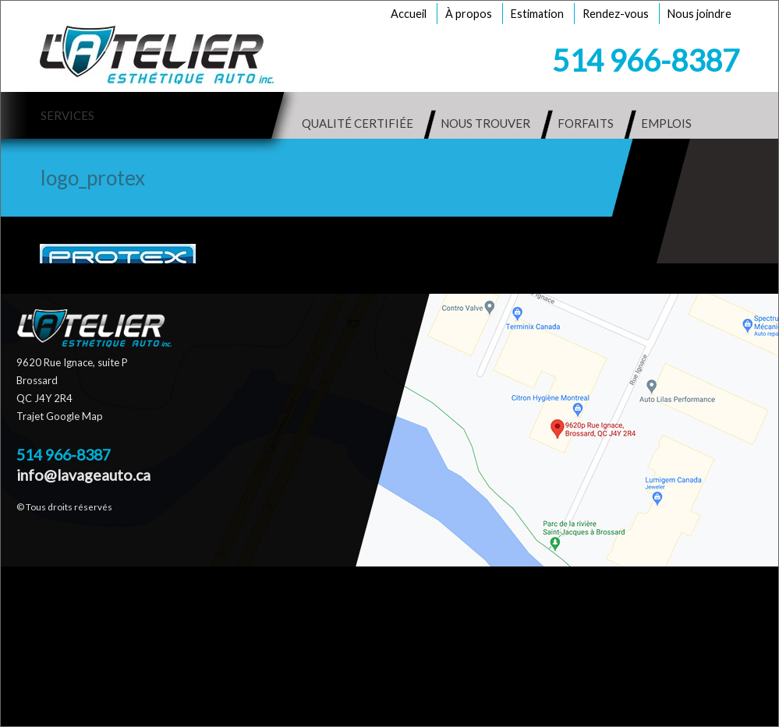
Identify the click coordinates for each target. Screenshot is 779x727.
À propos (468, 13)
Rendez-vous (615, 13)
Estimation (537, 13)
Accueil (409, 13)
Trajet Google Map (59, 416)
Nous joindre (699, 13)
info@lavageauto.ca (83, 475)
